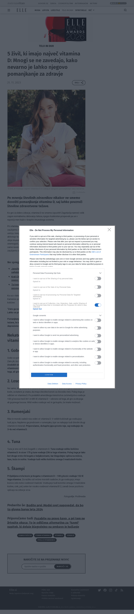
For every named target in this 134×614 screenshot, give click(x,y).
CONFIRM (49, 375)
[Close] (110, 230)
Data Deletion (53, 384)
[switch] (98, 278)
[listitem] (67, 273)
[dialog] (67, 307)
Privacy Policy (81, 384)
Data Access (67, 384)
